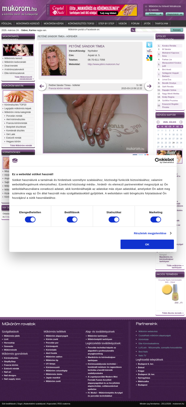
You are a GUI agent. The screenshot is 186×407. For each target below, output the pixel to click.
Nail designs (10, 375)
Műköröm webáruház (148, 331)
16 (170, 139)
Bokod (141, 367)
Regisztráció (173, 14)
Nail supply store (12, 379)
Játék (147, 23)
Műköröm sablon (54, 357)
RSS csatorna (64, 404)
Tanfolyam (161, 23)
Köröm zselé (52, 339)
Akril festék (51, 353)
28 (162, 147)
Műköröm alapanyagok (57, 336)
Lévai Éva (166, 79)
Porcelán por (52, 343)
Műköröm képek (54, 23)
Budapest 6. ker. (146, 364)
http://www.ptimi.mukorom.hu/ (104, 64)
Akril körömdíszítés (15, 119)
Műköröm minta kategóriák (17, 112)
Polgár (141, 371)
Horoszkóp (9, 343)
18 (177, 139)
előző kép (42, 86)
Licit (6, 339)
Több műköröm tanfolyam (174, 267)
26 (181, 143)
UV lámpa (50, 364)
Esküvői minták (13, 138)
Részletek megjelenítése (150, 233)
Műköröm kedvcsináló (15, 62)
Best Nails (143, 352)
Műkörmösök (10, 350)
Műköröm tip (52, 360)
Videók (122, 23)
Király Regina (168, 97)
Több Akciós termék (172, 313)
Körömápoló (52, 346)
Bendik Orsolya (169, 83)
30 (162, 130)
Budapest (142, 385)
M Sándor (166, 49)
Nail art (7, 372)
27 (158, 147)
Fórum (135, 23)
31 (173, 147)
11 (177, 135)
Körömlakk (51, 350)
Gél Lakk (10, 134)
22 (166, 143)
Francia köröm (11, 365)
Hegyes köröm (13, 141)
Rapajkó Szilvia (169, 90)
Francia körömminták (16, 123)
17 (173, 139)
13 (158, 139)
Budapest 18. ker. (146, 374)
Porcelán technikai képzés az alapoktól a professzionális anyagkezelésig (102, 350)
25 (177, 143)
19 (181, 139)
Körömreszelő (53, 367)
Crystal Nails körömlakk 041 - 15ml (170, 281)
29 (158, 130)
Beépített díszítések (16, 127)
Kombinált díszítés (15, 130)
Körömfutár (144, 339)
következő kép (149, 86)
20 (158, 143)
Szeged (163, 255)
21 (162, 143)
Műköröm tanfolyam (97, 336)
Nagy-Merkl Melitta (170, 94)
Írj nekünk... (154, 10)
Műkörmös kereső (27, 23)
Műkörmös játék (12, 336)
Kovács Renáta (169, 46)
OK (147, 244)
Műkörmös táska (54, 374)
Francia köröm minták (59, 88)
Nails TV (142, 355)
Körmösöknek (11, 152)
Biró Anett (166, 69)
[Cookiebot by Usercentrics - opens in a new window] (157, 160)
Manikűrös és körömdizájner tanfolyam (166, 259)
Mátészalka (143, 381)
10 (173, 135)
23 (170, 143)
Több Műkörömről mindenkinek (23, 78)
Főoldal (6, 23)
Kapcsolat (51, 404)
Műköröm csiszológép (57, 370)
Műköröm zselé (53, 381)
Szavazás (8, 346)
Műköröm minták (13, 86)
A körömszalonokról (14, 69)
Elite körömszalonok (14, 73)
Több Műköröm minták (21, 146)
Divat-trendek (11, 65)
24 (173, 143)
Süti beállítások (9, 404)
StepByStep (10, 361)
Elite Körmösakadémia (149, 343)
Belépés (152, 14)
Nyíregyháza (144, 378)
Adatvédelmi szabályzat (34, 404)
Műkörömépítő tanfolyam (100, 339)
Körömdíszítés (11, 358)
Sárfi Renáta (168, 86)
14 (162, 139)
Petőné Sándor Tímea (87, 46)
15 (166, 139)
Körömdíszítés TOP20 (81, 23)
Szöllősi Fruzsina (170, 100)
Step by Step (106, 23)
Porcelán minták (14, 116)
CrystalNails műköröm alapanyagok (155, 335)
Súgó (19, 404)
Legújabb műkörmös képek (17, 108)
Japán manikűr (53, 378)
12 (181, 135)
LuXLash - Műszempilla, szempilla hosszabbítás (160, 347)
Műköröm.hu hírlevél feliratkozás (165, 6)
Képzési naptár (166, 115)
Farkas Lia (167, 59)
